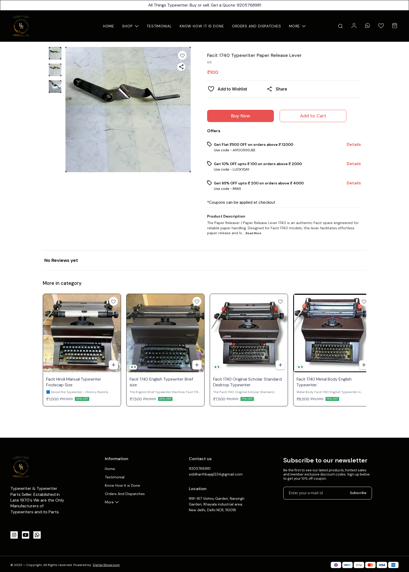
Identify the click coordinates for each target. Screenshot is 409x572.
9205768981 (199, 468)
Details (354, 144)
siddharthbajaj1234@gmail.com (216, 474)
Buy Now (240, 116)
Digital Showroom (106, 565)
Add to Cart (313, 116)
